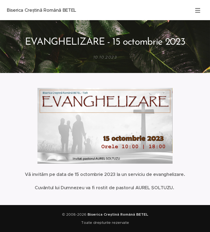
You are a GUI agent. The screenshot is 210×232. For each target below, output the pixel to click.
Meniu (197, 10)
